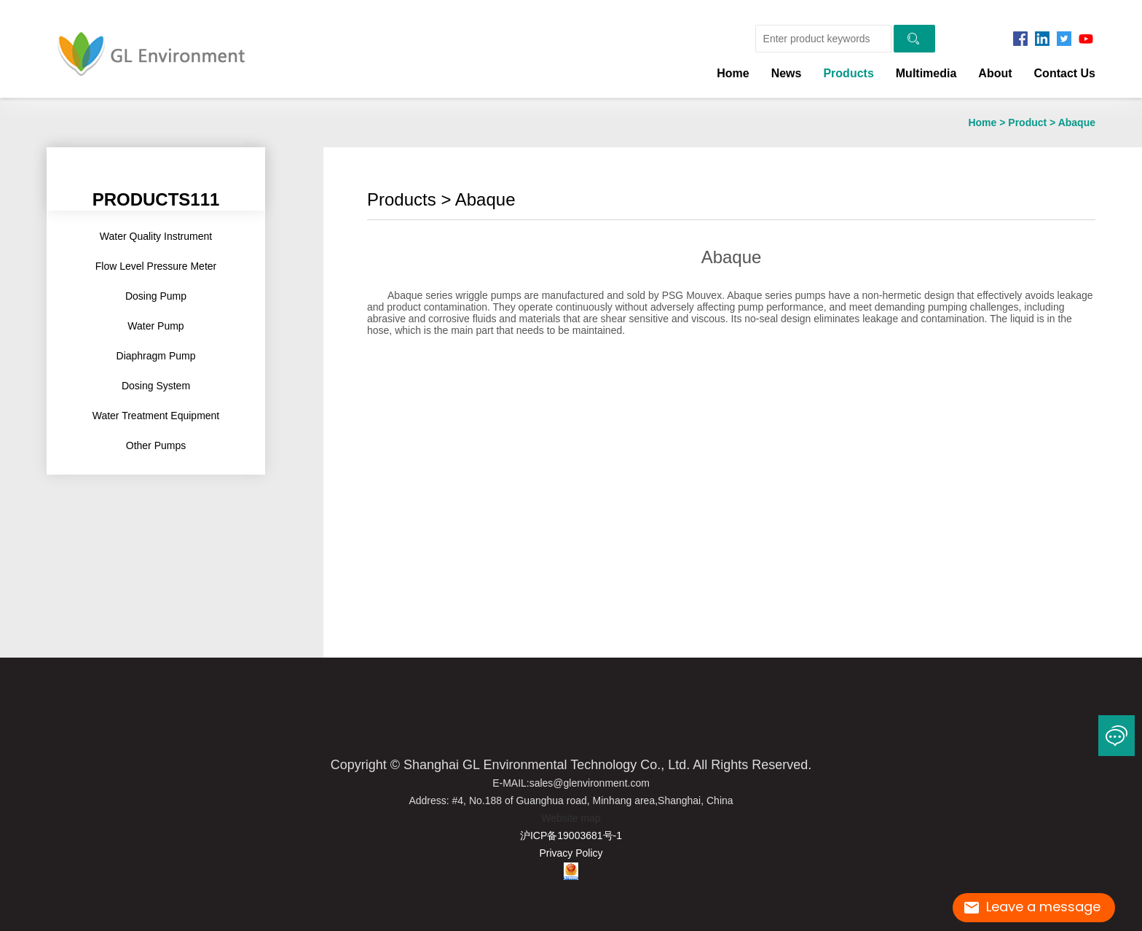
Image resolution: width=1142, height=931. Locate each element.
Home (733, 73)
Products (848, 73)
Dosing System (156, 386)
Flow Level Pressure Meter (156, 266)
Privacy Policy (570, 853)
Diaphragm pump (156, 356)
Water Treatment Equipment (156, 415)
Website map (570, 818)
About (995, 73)
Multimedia (926, 73)
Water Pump (155, 326)
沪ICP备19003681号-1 (571, 835)
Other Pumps (156, 445)
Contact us (1064, 73)
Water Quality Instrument (156, 236)
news (786, 73)
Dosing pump (155, 296)
